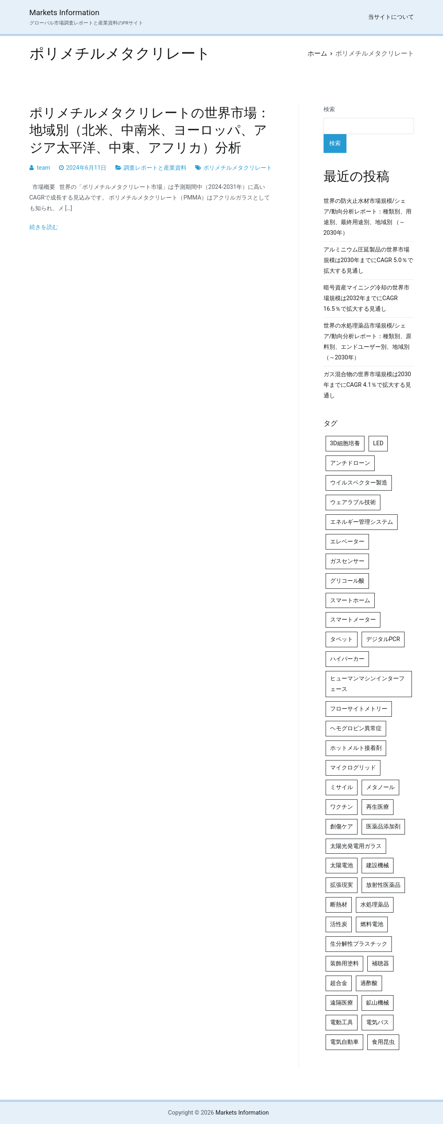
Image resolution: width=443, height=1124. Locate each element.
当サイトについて (391, 16)
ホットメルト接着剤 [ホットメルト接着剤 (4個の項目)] (356, 748)
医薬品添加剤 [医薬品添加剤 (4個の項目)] (383, 826)
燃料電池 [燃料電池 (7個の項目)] (371, 924)
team (43, 167)
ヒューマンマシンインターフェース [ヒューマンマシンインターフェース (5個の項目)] (367, 684)
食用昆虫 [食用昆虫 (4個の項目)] (383, 1042)
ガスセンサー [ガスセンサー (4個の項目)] (347, 561)
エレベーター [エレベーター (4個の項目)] (347, 541)
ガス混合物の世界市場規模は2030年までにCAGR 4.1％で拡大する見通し (368, 385)
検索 (329, 109)
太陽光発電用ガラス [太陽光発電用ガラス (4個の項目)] (356, 846)
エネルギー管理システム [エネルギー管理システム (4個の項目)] (361, 521)
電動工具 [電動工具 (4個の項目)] (341, 1022)
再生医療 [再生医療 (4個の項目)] (377, 806)
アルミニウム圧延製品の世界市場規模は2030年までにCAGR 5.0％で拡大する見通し (368, 260)
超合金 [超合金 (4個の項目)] (338, 983)
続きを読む (43, 227)
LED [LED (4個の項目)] (378, 443)
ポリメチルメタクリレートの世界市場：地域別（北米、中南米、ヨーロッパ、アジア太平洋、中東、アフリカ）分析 (149, 130)
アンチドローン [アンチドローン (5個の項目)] (350, 463)
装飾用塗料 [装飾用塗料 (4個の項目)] (344, 963)
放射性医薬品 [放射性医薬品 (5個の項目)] (383, 885)
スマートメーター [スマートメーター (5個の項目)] (353, 619)
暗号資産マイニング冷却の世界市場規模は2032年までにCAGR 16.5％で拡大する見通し (366, 298)
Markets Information (64, 12)
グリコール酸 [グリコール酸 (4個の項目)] (347, 580)
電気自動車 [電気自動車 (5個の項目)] (344, 1042)
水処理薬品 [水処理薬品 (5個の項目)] (374, 904)
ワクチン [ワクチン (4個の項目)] (341, 806)
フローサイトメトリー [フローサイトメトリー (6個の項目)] (358, 708)
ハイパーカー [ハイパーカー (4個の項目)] (347, 658)
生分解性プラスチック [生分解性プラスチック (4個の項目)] (358, 943)
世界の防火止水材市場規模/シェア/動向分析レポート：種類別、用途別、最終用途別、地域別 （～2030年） (368, 216)
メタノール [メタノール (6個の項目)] (380, 787)
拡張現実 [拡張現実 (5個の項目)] (341, 885)
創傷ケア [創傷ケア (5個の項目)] (341, 826)
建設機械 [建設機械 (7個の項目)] (377, 865)
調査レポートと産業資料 (155, 167)
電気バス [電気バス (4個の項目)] (377, 1022)
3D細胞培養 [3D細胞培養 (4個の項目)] (345, 443)
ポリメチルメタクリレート (237, 167)
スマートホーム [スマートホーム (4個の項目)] (350, 600)
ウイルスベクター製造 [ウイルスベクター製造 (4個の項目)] (358, 482)
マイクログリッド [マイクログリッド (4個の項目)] (353, 767)
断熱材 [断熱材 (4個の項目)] (338, 904)
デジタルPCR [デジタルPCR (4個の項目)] (383, 639)
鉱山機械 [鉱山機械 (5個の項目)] (377, 1002)
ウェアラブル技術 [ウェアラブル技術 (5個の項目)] (353, 502)
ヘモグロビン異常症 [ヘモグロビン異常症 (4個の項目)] (356, 728)
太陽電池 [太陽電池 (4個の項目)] (341, 865)
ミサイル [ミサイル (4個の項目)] (341, 787)
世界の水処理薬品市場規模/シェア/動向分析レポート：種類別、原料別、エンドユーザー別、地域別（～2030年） (368, 341)
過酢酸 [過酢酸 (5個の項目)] (369, 983)
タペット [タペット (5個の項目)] (341, 639)
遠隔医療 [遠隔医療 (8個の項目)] (341, 1002)
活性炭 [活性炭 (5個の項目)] (338, 924)
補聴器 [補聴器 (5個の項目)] (380, 963)
